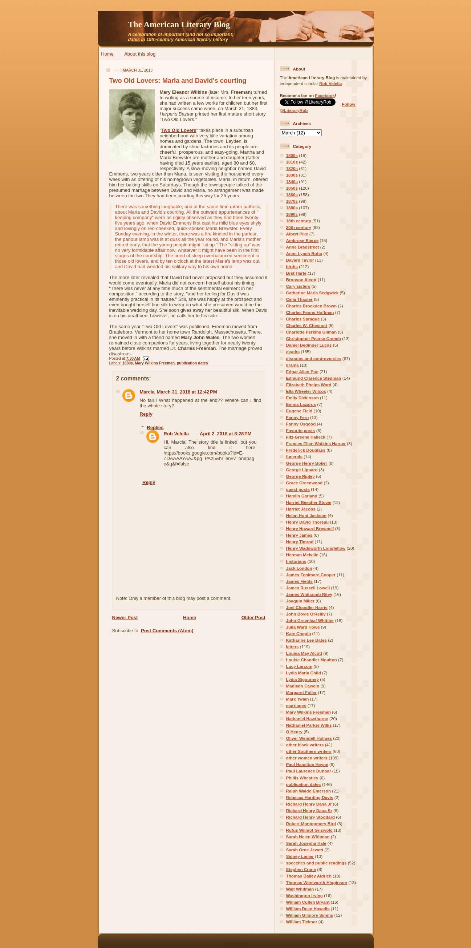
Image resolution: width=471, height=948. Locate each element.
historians (296, 561)
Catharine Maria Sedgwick (312, 292)
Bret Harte (296, 273)
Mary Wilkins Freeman (155, 363)
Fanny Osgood (301, 423)
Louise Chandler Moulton (311, 659)
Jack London (299, 568)
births (292, 266)
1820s (292, 168)
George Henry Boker (307, 463)
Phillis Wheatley (302, 777)
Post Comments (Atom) (167, 630)
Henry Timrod (300, 541)
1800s (292, 155)
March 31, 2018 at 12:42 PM (187, 392)
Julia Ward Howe (303, 627)
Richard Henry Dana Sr (309, 810)
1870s (292, 201)
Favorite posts (300, 430)
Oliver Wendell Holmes (309, 738)
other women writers (307, 757)
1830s (292, 175)
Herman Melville (302, 554)
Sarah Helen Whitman (308, 836)
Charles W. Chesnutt (307, 325)
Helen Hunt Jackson (306, 515)
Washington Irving (304, 895)
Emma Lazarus (301, 404)
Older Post (253, 617)
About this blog (139, 54)
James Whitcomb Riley (309, 594)
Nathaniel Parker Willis (309, 725)
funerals (294, 456)
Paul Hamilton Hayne (307, 764)
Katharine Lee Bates (306, 640)
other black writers (305, 744)
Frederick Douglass (305, 450)
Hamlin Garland (301, 495)
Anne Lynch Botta (304, 253)
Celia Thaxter (299, 299)
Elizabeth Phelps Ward (309, 384)
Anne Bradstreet (302, 247)
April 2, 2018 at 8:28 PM (226, 433)
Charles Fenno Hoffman (310, 312)
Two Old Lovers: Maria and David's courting (178, 80)
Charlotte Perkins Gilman (311, 332)
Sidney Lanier (300, 856)
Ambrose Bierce (302, 240)
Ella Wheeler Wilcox (306, 391)
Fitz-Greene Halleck (305, 437)
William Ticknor (301, 921)
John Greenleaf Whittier (310, 620)
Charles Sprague (303, 318)
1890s (292, 214)
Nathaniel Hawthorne (307, 718)
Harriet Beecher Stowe (309, 502)
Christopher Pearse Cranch (313, 338)
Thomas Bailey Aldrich (309, 876)
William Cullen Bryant (308, 902)
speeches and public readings (316, 862)
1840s (292, 181)
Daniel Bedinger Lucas (309, 345)
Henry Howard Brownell (310, 528)
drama (292, 365)
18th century (299, 220)
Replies (155, 427)
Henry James (299, 535)
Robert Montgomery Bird (311, 823)
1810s (292, 162)
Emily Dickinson (302, 397)
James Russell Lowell (308, 587)
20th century (299, 227)
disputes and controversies (313, 358)
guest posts (298, 489)
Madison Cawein (303, 685)
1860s (292, 194)
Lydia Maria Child (303, 672)
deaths (293, 351)
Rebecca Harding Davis (309, 797)
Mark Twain (297, 699)
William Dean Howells (308, 908)
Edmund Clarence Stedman (313, 378)
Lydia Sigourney (302, 679)
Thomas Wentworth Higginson (317, 882)
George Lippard (302, 469)
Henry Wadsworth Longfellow (316, 548)
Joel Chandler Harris (307, 607)
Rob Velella (176, 433)
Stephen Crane (301, 869)
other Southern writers (309, 751)
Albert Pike (297, 233)
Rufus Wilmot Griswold (309, 830)
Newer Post (125, 617)
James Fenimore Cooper (311, 574)
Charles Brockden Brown (311, 305)
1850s (292, 188)
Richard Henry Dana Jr (309, 804)
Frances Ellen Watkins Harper (316, 443)
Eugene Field (299, 410)
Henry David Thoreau (307, 522)
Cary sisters (298, 286)
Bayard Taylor (300, 260)
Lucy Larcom (299, 666)
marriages (296, 705)
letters (292, 646)
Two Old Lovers (178, 130)
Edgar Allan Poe (302, 371)
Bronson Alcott (301, 279)
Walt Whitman (300, 889)
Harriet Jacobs (301, 509)
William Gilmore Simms (309, 915)
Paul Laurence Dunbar (308, 771)
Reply (146, 414)
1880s (127, 363)
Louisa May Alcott (304, 653)
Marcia (147, 392)
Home (107, 54)
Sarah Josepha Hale (306, 843)
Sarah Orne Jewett (305, 849)
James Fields (299, 581)
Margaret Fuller (301, 692)
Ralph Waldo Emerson (308, 790)
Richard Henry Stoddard (310, 817)
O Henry (294, 731)
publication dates (192, 363)
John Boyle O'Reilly (306, 614)
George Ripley (300, 476)
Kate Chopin (298, 633)
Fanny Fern (297, 417)
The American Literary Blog (179, 24)
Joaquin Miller (300, 600)
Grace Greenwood (304, 482)
